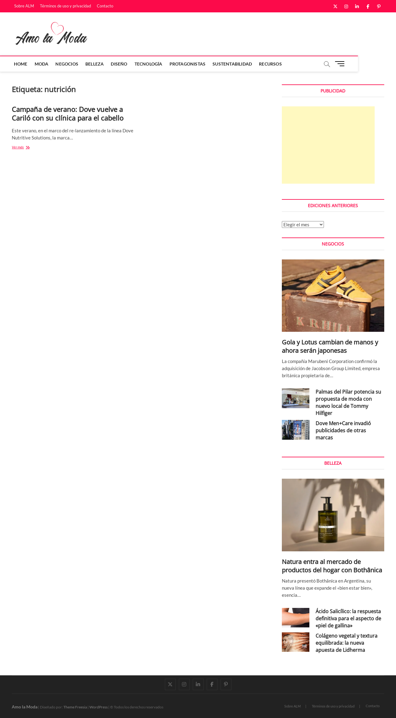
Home (21, 63)
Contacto (105, 5)
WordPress (98, 707)
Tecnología (149, 63)
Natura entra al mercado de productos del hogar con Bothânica (332, 566)
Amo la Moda (24, 706)
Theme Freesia (75, 707)
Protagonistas (188, 63)
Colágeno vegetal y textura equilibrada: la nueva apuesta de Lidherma (346, 642)
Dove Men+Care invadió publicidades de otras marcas (343, 430)
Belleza (96, 63)
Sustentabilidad (233, 63)
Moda (43, 63)
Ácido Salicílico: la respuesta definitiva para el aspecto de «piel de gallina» (348, 618)
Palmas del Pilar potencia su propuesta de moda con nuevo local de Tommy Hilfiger (348, 402)
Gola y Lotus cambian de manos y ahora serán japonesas (330, 346)
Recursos (271, 63)
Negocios (68, 63)
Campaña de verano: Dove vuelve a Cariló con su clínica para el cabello (67, 113)
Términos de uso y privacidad (65, 5)
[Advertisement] (328, 145)
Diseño (120, 63)
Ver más (25, 147)
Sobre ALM (24, 5)
